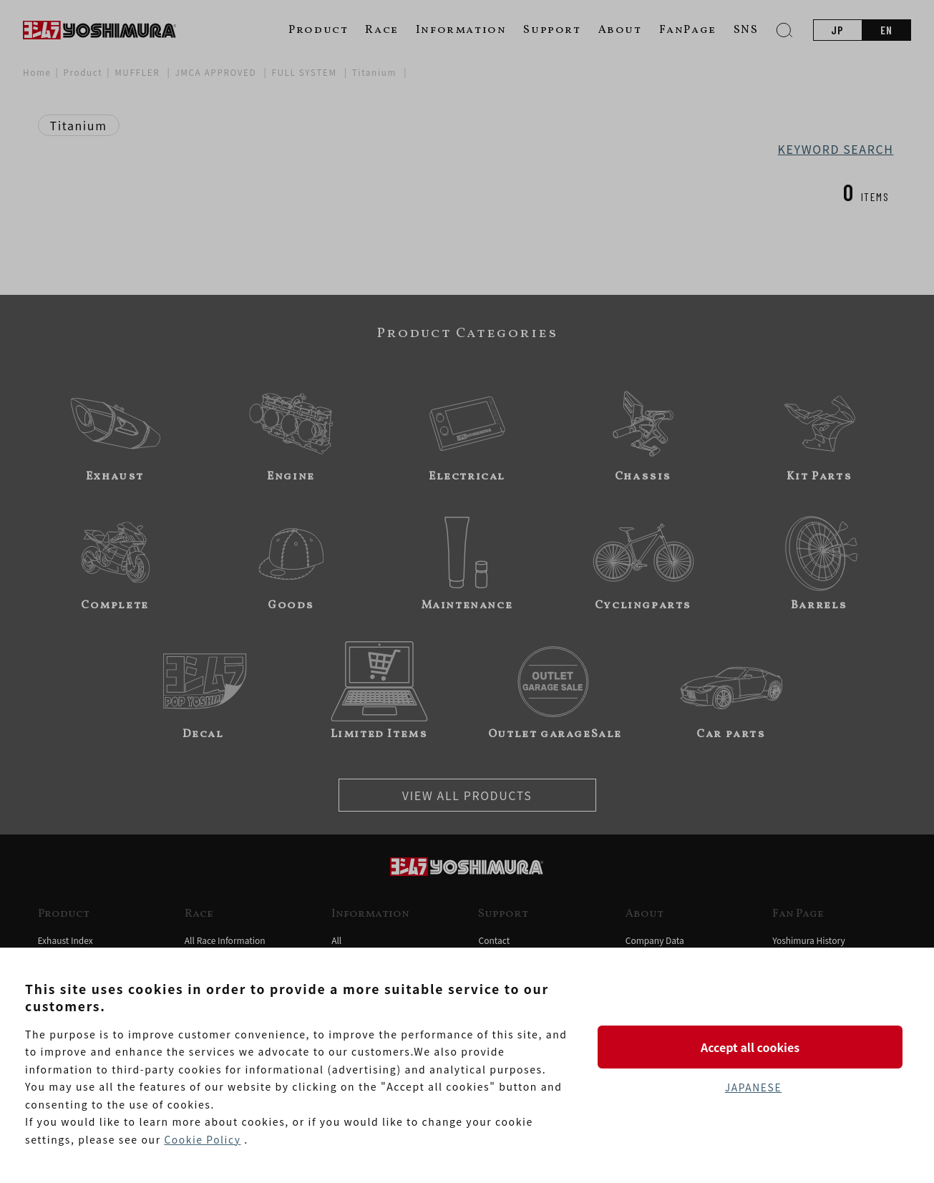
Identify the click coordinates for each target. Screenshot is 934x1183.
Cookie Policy (202, 1139)
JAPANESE (753, 1088)
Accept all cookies (753, 1046)
